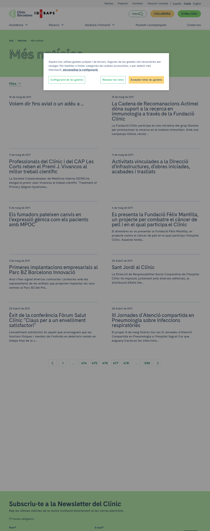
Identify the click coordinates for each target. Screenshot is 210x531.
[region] (106, 71)
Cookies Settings (60, 79)
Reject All (123, 79)
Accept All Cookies (150, 79)
